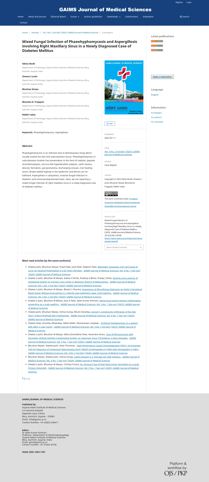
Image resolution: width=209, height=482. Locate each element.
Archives (35, 32)
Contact (23, 22)
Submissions (131, 16)
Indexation (148, 16)
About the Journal (37, 16)
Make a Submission (162, 76)
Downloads (113, 16)
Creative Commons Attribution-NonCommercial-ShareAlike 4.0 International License (122, 202)
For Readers (156, 112)
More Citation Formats (117, 247)
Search (184, 16)
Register (179, 2)
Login (188, 2)
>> (29, 378)
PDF (111, 123)
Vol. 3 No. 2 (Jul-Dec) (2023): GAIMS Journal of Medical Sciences (70, 32)
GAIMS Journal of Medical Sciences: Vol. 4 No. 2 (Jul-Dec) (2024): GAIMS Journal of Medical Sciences (78, 353)
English (155, 94)
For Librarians (157, 121)
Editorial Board (58, 16)
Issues (74, 16)
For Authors (156, 117)
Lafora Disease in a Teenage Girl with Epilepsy (97, 356)
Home (21, 16)
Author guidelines (93, 16)
